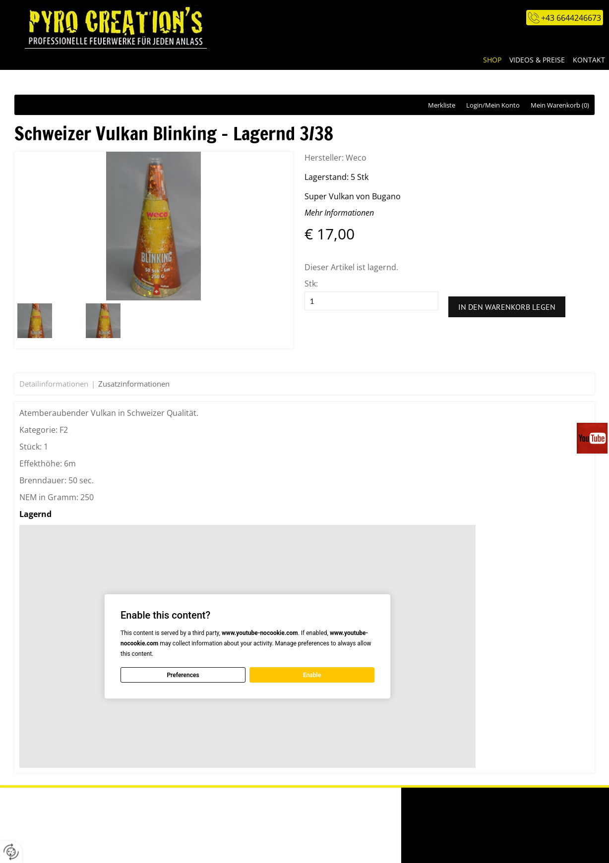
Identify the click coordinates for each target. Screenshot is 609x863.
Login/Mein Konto (493, 105)
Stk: (311, 283)
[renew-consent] (11, 852)
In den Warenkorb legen (506, 307)
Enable (312, 674)
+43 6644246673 (571, 17)
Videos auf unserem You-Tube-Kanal (593, 438)
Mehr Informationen (339, 212)
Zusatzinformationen (134, 384)
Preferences (183, 674)
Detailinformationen (53, 384)
